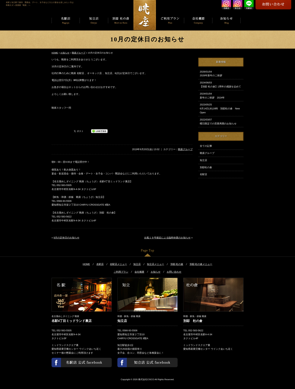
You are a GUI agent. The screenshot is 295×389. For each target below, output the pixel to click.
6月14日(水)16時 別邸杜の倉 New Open (221, 108)
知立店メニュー (155, 264)
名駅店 (203, 174)
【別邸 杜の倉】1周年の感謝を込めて (221, 84)
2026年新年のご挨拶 (221, 73)
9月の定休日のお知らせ (66, 237)
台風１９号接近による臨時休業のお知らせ (167, 237)
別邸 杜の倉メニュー (201, 264)
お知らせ (64, 53)
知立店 (203, 160)
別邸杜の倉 (206, 167)
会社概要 (139, 271)
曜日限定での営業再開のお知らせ (221, 121)
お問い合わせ (174, 271)
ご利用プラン (121, 271)
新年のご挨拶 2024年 (221, 95)
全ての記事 (206, 146)
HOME (55, 53)
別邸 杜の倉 (176, 264)
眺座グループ (78, 53)
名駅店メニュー (118, 264)
